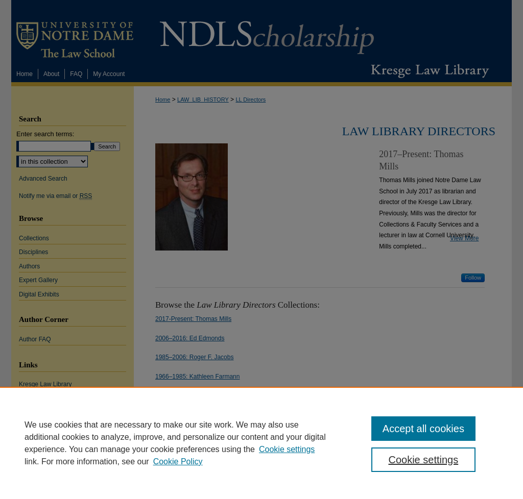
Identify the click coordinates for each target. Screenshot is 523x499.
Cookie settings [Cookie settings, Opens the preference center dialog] (423, 459)
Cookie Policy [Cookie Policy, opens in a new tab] (178, 461)
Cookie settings (287, 449)
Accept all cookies (423, 428)
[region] (261, 443)
